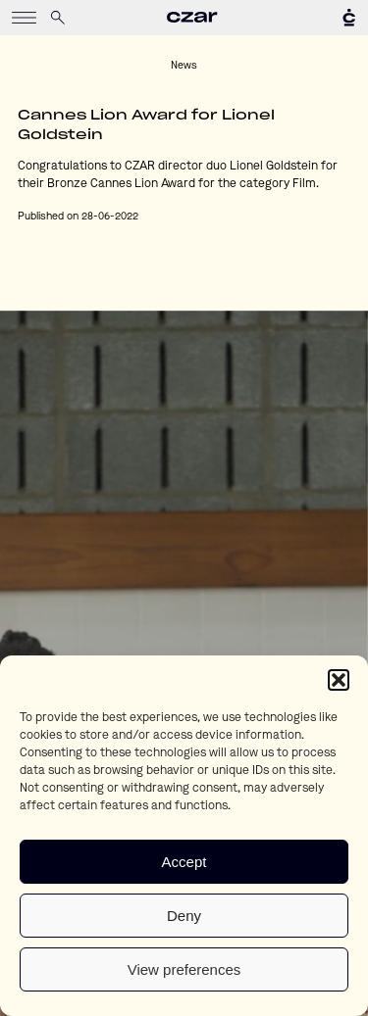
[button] (338, 680)
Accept (184, 861)
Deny (184, 915)
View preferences (184, 969)
